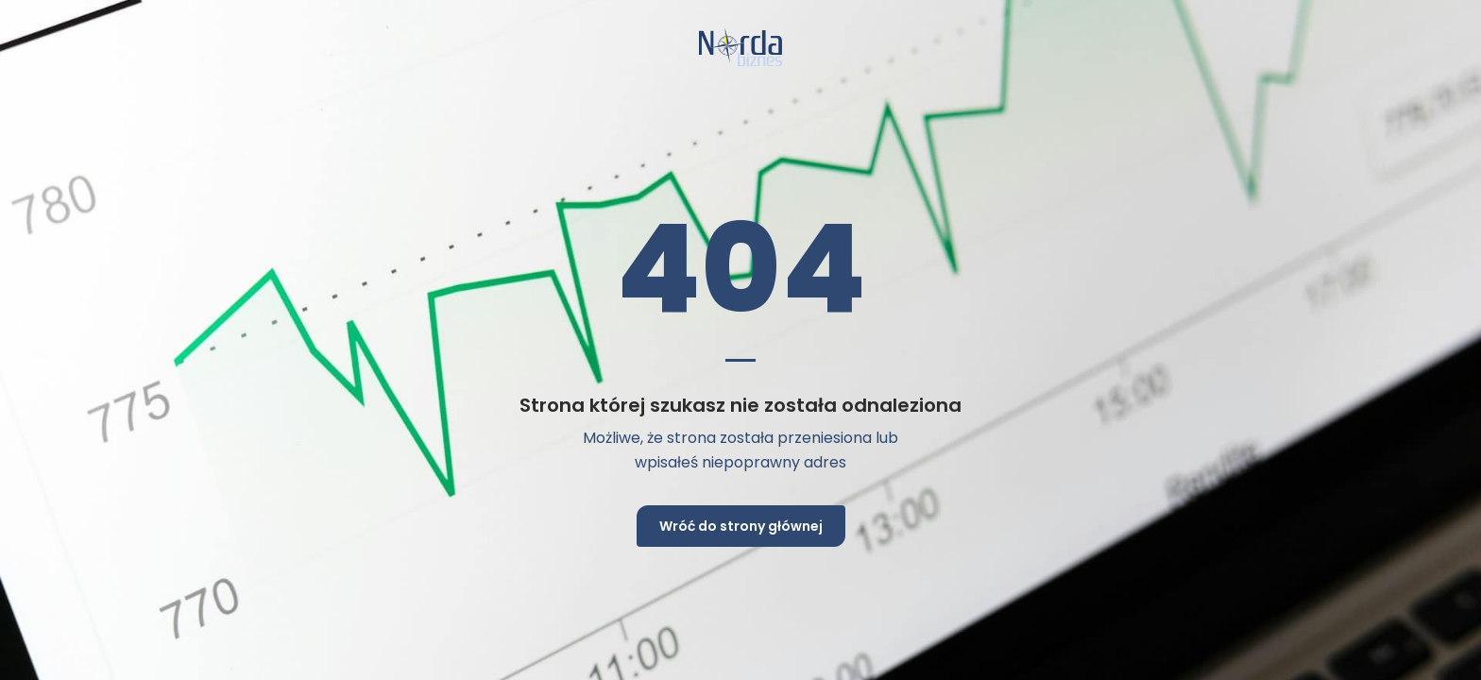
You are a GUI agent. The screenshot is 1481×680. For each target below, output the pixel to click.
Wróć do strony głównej (741, 526)
